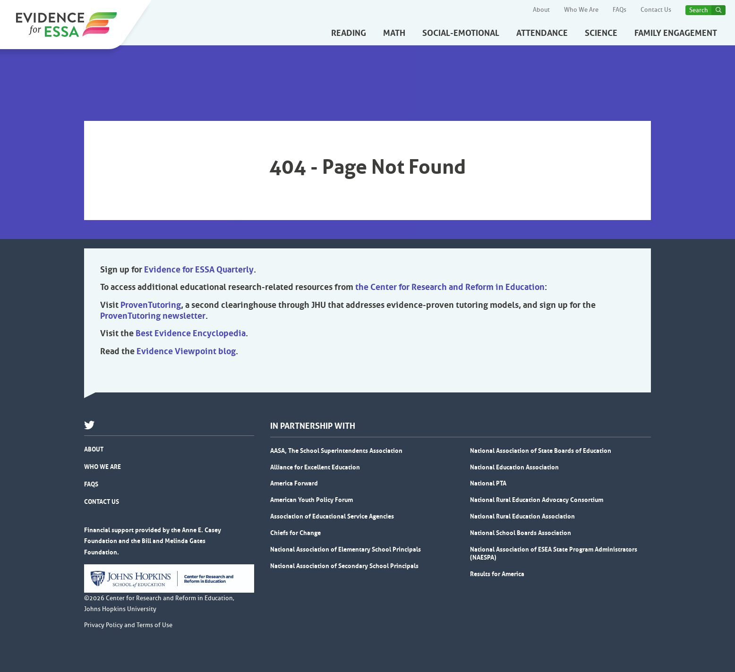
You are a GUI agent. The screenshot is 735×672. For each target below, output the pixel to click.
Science (601, 33)
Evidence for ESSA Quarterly (199, 269)
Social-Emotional (460, 33)
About (541, 10)
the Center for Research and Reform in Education (450, 287)
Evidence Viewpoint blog (186, 351)
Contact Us (656, 10)
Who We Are (581, 10)
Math (394, 33)
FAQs (619, 10)
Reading (348, 33)
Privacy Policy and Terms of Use (128, 625)
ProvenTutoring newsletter (152, 316)
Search (698, 10)
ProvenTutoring (150, 305)
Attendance (542, 33)
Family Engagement (675, 33)
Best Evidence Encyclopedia (191, 333)
